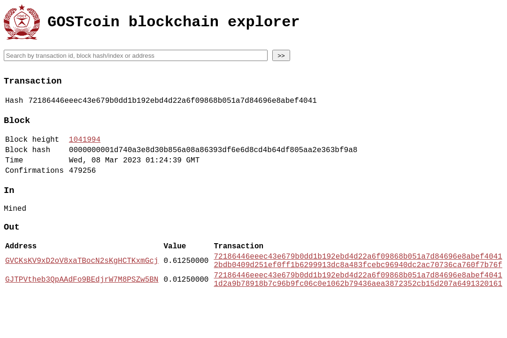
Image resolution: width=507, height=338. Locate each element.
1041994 (84, 148)
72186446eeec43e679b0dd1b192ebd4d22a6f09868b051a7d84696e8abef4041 (358, 279)
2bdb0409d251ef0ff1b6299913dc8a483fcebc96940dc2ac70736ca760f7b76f (358, 289)
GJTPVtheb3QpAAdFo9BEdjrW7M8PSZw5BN (81, 306)
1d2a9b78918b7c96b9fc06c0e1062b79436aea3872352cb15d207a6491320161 (358, 312)
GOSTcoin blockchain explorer (173, 24)
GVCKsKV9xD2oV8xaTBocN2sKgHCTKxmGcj (81, 284)
